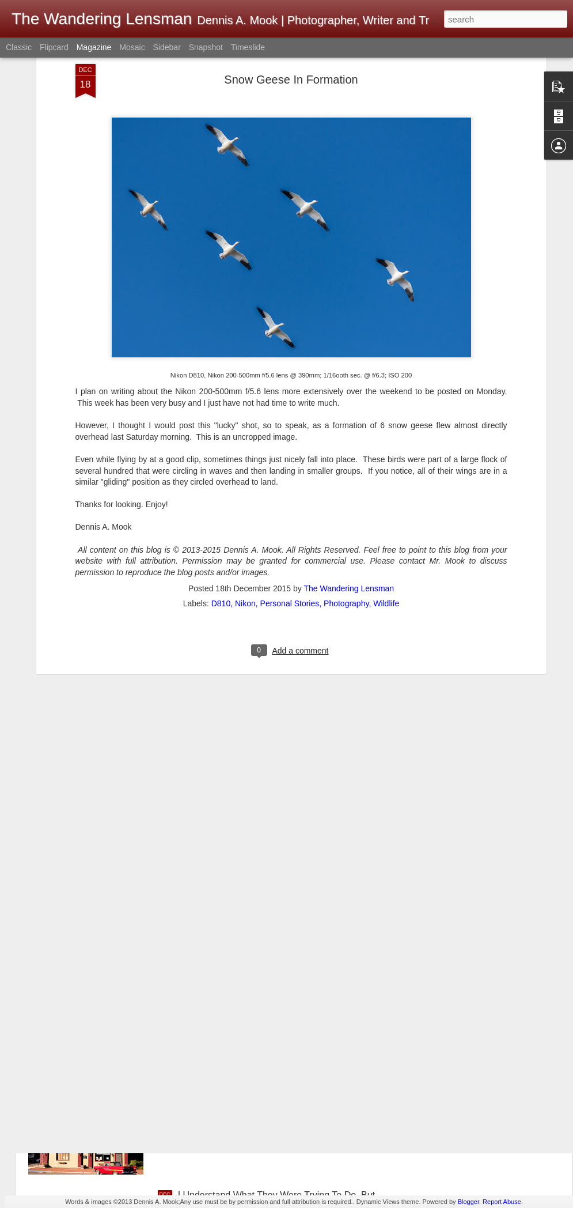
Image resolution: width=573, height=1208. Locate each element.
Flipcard (54, 47)
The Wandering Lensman (348, 481)
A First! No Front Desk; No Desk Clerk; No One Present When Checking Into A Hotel (274, 938)
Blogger (468, 1201)
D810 (220, 496)
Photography (346, 496)
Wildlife (386, 496)
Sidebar (167, 47)
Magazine (94, 47)
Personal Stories (290, 496)
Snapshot (206, 47)
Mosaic (132, 47)
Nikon (245, 496)
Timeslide (248, 47)
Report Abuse (502, 1201)
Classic (19, 47)
